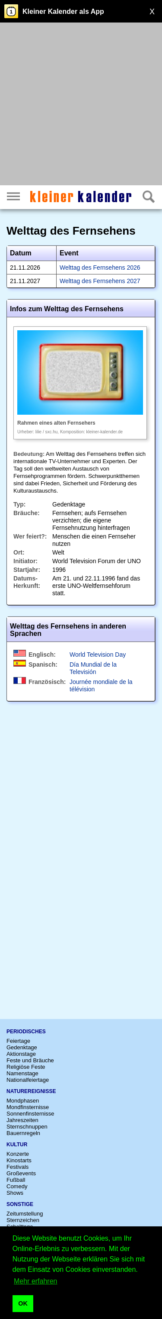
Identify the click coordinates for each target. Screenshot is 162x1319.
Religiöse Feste (25, 1067)
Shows (14, 1193)
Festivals (17, 1167)
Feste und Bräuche (30, 1060)
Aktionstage (21, 1054)
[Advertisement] (81, 105)
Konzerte (17, 1154)
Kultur (16, 1145)
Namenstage (22, 1073)
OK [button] (23, 1303)
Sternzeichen (22, 1220)
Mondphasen (22, 1100)
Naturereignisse (31, 1091)
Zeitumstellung (24, 1213)
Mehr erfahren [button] (35, 1281)
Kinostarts (19, 1160)
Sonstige (19, 1204)
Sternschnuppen (27, 1126)
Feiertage (18, 1041)
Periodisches (26, 1032)
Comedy (16, 1186)
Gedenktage (21, 1047)
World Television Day (98, 654)
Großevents (21, 1173)
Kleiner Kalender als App (63, 11)
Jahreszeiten (22, 1120)
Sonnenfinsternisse (30, 1113)
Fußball (15, 1180)
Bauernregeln (23, 1133)
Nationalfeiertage (27, 1080)
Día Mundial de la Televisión (93, 668)
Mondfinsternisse (27, 1107)
